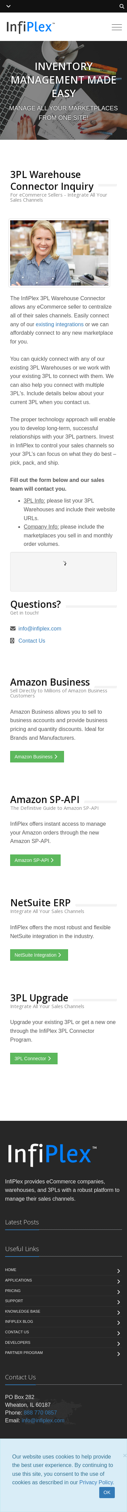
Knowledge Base (22, 1311)
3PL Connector (34, 1058)
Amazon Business (37, 756)
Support (14, 1301)
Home (10, 1270)
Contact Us (31, 641)
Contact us (17, 1332)
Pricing (13, 1291)
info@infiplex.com (39, 628)
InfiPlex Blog (19, 1321)
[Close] (125, 1455)
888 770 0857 (40, 1413)
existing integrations (60, 324)
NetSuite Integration (39, 955)
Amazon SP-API (35, 860)
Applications (18, 1280)
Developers (17, 1342)
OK (107, 1492)
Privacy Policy (95, 1482)
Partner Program (24, 1353)
